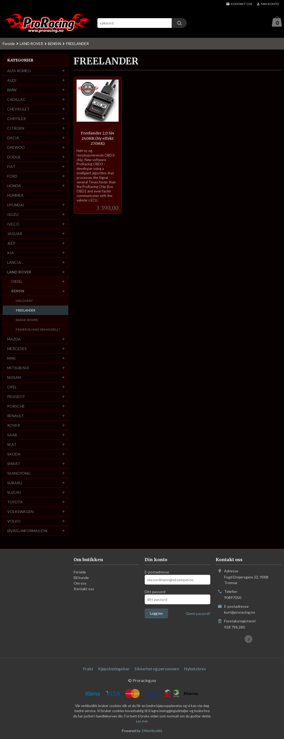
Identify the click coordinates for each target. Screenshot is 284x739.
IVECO (13, 224)
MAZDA (14, 339)
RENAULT (15, 416)
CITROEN (15, 128)
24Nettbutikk (151, 731)
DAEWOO (16, 147)
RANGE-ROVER (27, 320)
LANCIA (14, 262)
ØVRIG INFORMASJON (27, 531)
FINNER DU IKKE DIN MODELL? (38, 330)
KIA (10, 253)
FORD (12, 176)
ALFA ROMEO (19, 71)
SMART (13, 464)
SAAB (12, 435)
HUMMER (15, 195)
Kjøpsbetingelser (114, 668)
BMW (11, 90)
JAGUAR (14, 234)
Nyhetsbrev (195, 668)
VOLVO (13, 521)
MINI (11, 358)
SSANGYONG (19, 473)
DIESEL (16, 282)
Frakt (88, 668)
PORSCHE (16, 406)
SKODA (13, 454)
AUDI (11, 80)
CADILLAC (16, 99)
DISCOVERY (24, 301)
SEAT (11, 444)
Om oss (80, 583)
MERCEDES (17, 349)
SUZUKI (14, 492)
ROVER (13, 425)
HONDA (14, 186)
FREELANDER (25, 311)
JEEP (11, 243)
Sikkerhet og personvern (157, 668)
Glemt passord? (198, 614)
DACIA (13, 138)
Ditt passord (155, 592)
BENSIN (17, 291)
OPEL (12, 387)
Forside (9, 44)
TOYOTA (15, 502)
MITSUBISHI (18, 368)
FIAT (11, 167)
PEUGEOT (16, 397)
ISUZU (12, 214)
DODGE (14, 157)
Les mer (142, 721)
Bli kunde (81, 578)
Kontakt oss (84, 589)
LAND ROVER (19, 272)
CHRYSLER (16, 119)
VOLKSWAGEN (20, 512)
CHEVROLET (18, 109)
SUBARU (14, 483)
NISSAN (14, 377)
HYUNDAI (15, 205)
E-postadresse (157, 572)
